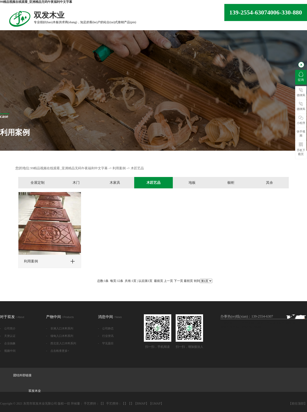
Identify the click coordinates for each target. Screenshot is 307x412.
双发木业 (35, 391)
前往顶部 (298, 403)
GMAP (156, 403)
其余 (269, 182)
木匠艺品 (137, 168)
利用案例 (119, 168)
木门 (76, 182)
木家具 (115, 182)
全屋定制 (37, 182)
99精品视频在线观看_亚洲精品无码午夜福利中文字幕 (36, 2)
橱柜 (230, 182)
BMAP (141, 403)
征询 (301, 76)
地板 (192, 182)
